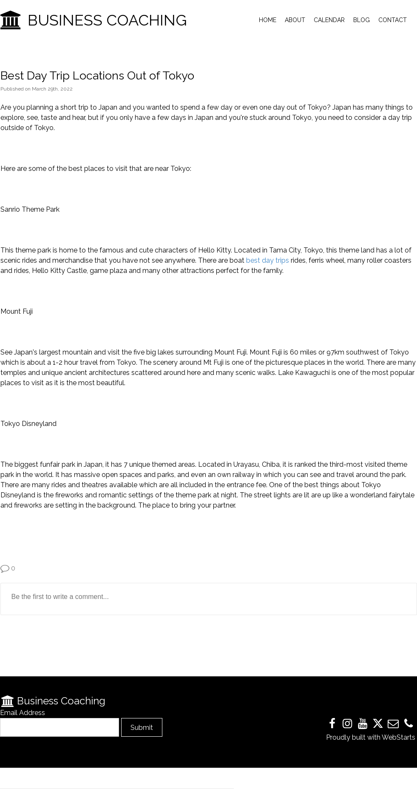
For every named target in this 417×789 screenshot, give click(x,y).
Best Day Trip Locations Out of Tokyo (97, 75)
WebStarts (398, 737)
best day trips (268, 260)
